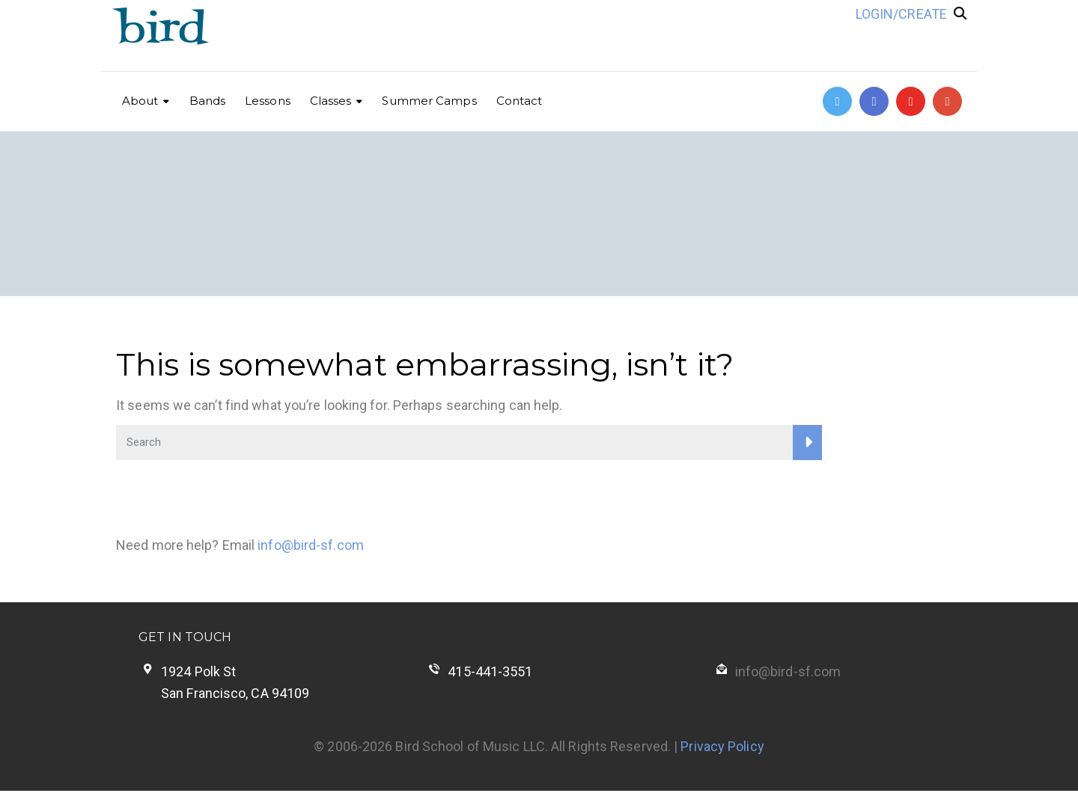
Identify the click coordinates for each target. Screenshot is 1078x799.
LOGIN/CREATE (901, 14)
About (140, 101)
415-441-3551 (490, 671)
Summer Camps (429, 101)
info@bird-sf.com (311, 545)
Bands (207, 101)
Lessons (267, 101)
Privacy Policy (722, 746)
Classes (331, 101)
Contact (519, 101)
